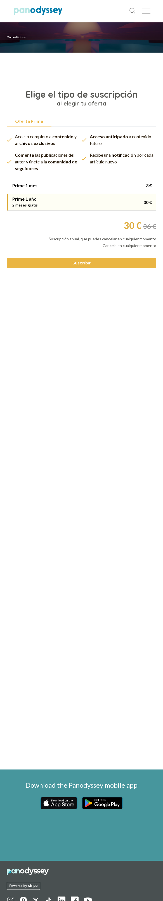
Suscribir (81, 263)
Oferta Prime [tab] (29, 121)
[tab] (81, 185)
